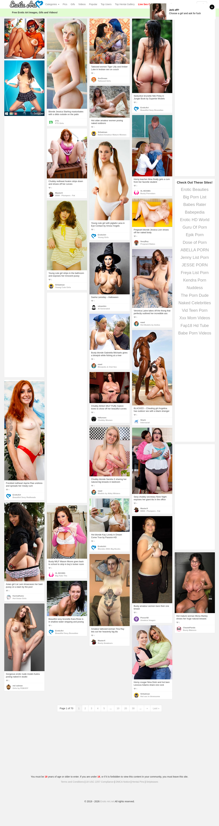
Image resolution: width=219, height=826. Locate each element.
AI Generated (104, 309)
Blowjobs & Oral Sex (107, 367)
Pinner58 (144, 618)
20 (125, 708)
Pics (65, 4)
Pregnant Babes (147, 244)
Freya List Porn (195, 272)
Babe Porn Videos (194, 333)
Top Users (106, 4)
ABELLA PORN (195, 250)
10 (118, 708)
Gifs (73, 4)
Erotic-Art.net (107, 801)
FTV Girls (59, 123)
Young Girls (103, 237)
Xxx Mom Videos (194, 318)
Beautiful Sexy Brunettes (151, 110)
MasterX (59, 193)
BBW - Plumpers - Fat (65, 195)
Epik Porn (195, 234)
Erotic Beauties (194, 189)
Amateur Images (148, 620)
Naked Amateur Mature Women (112, 135)
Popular (93, 4)
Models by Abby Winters (109, 493)
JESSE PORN (195, 265)
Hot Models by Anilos (150, 325)
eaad (142, 322)
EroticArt (144, 108)
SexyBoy (144, 241)
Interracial (145, 423)
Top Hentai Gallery (125, 4)
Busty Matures (189, 630)
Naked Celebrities (194, 302)
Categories (52, 4)
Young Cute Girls (63, 287)
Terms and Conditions (72, 781)
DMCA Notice (123, 781)
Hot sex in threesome (150, 696)
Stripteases (152, 781)
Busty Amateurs (105, 643)
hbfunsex (102, 418)
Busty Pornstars (148, 193)
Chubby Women (105, 420)
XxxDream (102, 78)
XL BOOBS (145, 191)
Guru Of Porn (195, 227)
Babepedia (195, 212)
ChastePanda (189, 628)
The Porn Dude (195, 295)
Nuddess (195, 287)
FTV (57, 121)
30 (133, 708)
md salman (18, 686)
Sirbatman (102, 132)
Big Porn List (194, 197)
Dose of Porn (195, 242)
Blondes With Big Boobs (109, 549)
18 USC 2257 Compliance (100, 781)
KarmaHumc (18, 596)
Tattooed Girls (104, 81)
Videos (82, 4)
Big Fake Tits (61, 576)
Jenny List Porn (195, 257)
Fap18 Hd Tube (195, 325)
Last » (156, 708)
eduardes (102, 306)
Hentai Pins (138, 781)
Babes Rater (194, 204)
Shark (143, 420)
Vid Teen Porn (195, 310)
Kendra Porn (194, 280)
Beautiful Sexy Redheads (24, 497)
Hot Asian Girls (20, 598)
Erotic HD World (194, 219)
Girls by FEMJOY (20, 688)
